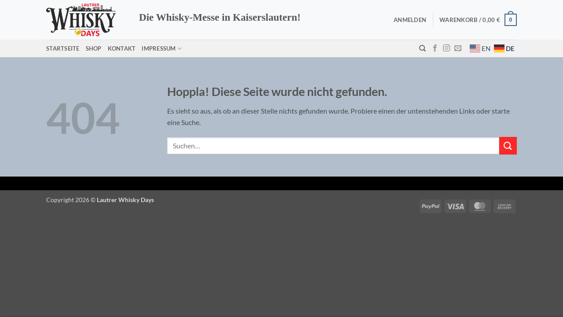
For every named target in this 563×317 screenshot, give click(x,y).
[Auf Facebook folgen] (435, 48)
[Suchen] (422, 48)
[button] (410, 20)
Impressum (162, 48)
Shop (94, 48)
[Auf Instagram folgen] (446, 48)
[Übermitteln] (508, 145)
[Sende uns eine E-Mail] (457, 48)
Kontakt (122, 48)
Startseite (63, 48)
